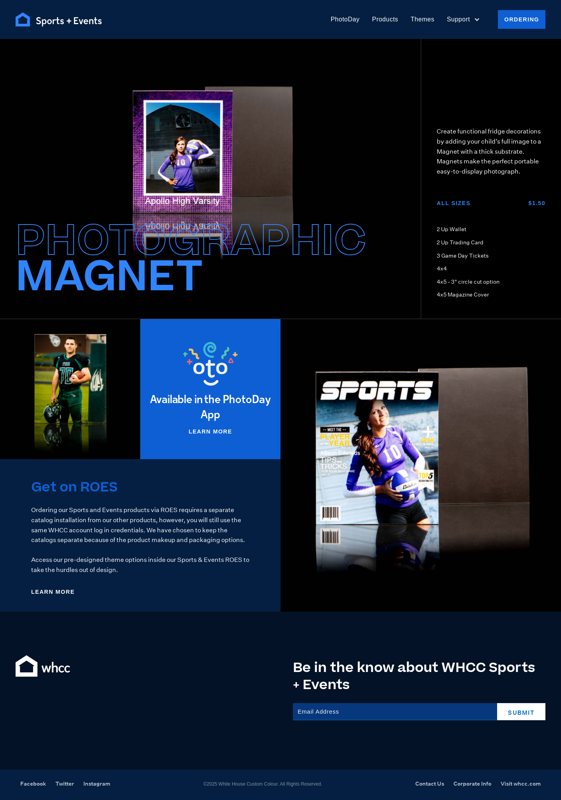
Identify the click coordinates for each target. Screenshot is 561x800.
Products (385, 19)
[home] (59, 19)
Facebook (33, 783)
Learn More (210, 431)
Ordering (521, 19)
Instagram (96, 783)
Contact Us (429, 783)
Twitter (64, 783)
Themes (422, 19)
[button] (463, 19)
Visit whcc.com (521, 783)
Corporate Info (472, 783)
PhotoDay (345, 19)
